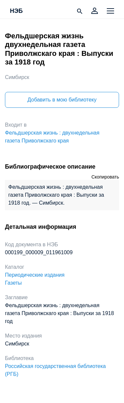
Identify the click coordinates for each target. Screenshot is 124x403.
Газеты (13, 283)
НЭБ (16, 11)
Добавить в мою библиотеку (62, 99)
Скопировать (105, 177)
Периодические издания (34, 275)
